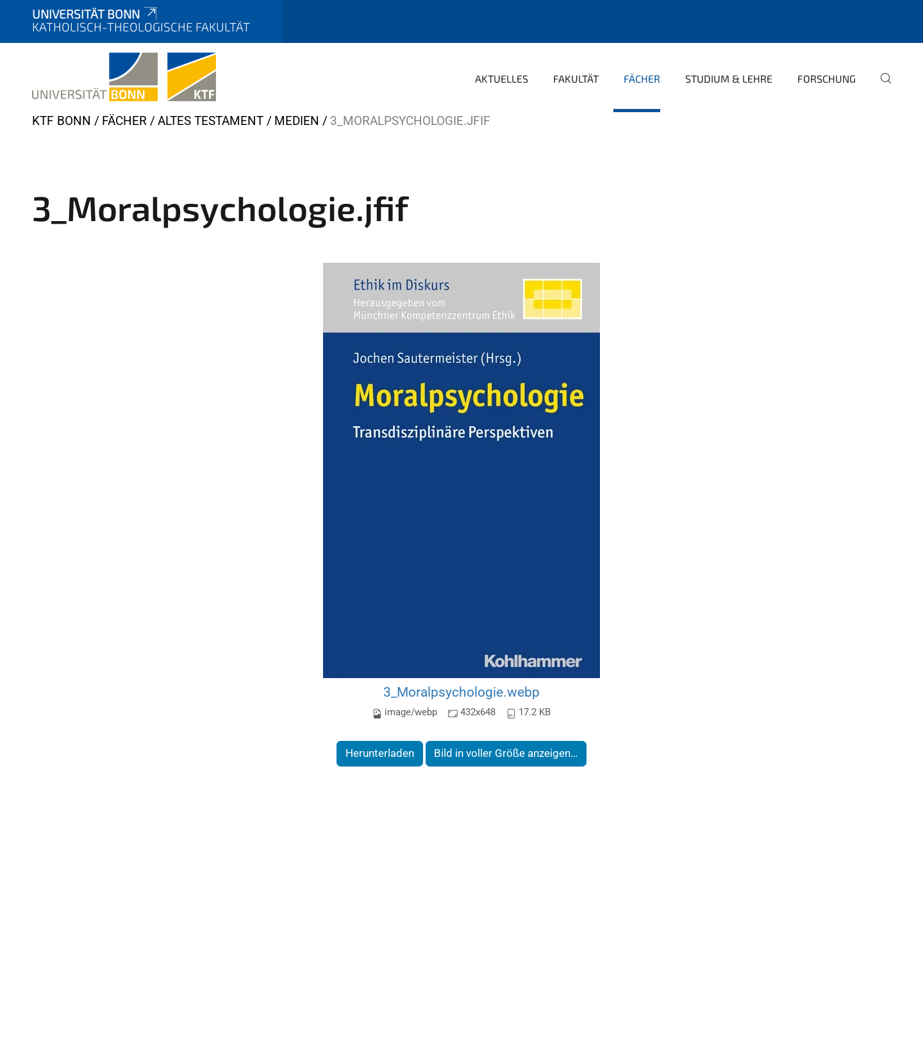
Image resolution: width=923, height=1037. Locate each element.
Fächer (642, 78)
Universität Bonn (95, 13)
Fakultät (576, 78)
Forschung (826, 78)
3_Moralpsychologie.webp (461, 692)
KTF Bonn (61, 120)
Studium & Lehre (728, 78)
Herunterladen (379, 753)
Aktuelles (501, 78)
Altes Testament (210, 120)
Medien (296, 120)
